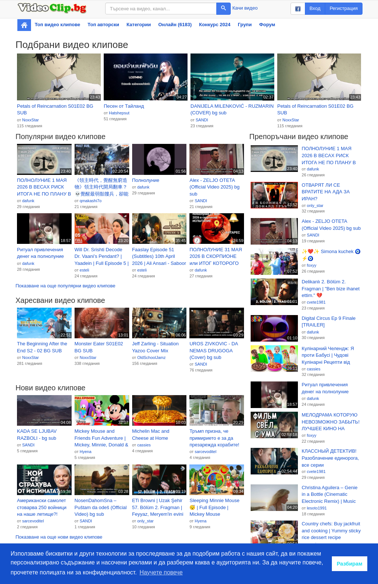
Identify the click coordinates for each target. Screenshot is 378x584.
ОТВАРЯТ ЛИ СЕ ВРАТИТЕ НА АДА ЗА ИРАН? (326, 191)
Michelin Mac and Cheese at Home (150, 434)
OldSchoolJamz (151, 357)
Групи (245, 24)
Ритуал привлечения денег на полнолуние (40, 253)
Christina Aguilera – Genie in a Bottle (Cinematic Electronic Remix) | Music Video (329, 495)
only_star (145, 521)
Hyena (86, 451)
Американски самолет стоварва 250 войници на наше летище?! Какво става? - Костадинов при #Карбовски (41, 508)
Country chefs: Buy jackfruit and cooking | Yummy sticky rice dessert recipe (331, 530)
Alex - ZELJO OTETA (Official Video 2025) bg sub (214, 187)
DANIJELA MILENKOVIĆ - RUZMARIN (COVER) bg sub (232, 109)
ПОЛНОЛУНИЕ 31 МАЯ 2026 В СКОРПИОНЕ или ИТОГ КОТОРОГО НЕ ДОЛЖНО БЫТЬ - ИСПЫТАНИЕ (215, 257)
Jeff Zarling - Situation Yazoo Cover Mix (155, 347)
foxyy (311, 265)
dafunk (28, 200)
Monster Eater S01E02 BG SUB (99, 347)
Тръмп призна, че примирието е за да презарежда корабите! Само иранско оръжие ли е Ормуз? (214, 438)
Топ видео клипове (57, 24)
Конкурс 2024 (214, 24)
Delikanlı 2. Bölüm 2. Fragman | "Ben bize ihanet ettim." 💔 (331, 288)
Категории (139, 24)
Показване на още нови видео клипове (59, 537)
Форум (267, 24)
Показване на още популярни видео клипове (65, 285)
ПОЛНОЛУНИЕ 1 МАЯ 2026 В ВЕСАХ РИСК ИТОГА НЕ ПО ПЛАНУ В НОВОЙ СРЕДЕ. (44, 187)
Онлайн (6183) (175, 24)
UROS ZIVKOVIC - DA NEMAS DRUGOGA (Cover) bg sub (213, 350)
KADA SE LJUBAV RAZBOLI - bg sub (36, 434)
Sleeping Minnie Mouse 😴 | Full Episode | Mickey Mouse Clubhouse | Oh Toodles (214, 508)
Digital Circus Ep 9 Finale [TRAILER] (328, 321)
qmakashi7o (91, 200)
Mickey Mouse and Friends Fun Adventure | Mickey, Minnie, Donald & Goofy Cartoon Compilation (101, 438)
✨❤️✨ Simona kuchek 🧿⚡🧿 (331, 255)
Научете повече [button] (161, 572)
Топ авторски (103, 24)
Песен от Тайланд (124, 106)
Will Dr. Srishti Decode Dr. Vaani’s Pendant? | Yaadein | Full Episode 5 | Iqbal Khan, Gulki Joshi (102, 257)
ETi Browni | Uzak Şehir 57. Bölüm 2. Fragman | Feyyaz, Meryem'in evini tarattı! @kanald (157, 508)
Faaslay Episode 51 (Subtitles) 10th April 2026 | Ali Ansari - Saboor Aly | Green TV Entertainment (159, 257)
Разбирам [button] (349, 564)
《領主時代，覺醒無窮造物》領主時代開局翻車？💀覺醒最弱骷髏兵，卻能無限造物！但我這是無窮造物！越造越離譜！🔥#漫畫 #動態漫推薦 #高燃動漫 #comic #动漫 (101, 187)
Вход (315, 8)
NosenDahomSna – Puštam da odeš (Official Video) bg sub (101, 507)
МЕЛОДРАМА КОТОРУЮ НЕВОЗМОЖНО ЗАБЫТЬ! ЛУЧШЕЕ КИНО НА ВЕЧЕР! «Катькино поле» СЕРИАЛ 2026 (331, 422)
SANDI (202, 120)
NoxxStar (30, 120)
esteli (84, 270)
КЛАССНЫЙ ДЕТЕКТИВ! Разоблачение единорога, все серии (330, 457)
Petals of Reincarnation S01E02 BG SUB (55, 109)
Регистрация (344, 8)
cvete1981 (316, 302)
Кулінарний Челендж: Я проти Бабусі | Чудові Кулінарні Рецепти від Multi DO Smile (328, 356)
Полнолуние (145, 180)
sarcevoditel (205, 451)
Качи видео (245, 8)
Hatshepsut (119, 113)
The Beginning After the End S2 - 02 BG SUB (42, 347)
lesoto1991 (317, 508)
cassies (144, 445)
